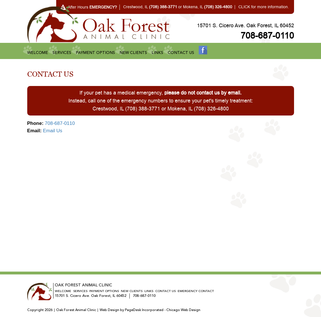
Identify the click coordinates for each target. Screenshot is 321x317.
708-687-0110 (267, 35)
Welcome (37, 53)
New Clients (133, 53)
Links (157, 53)
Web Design (109, 310)
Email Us (52, 130)
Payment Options (95, 53)
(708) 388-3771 (142, 108)
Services (62, 53)
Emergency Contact (196, 291)
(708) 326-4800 (211, 108)
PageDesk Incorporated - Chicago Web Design (162, 310)
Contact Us (181, 53)
